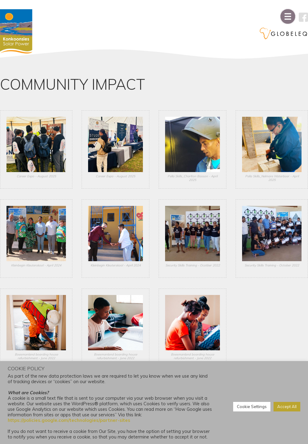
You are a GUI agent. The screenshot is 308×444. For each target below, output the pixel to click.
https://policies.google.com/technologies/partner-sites (69, 420)
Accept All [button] (287, 406)
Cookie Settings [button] (252, 406)
